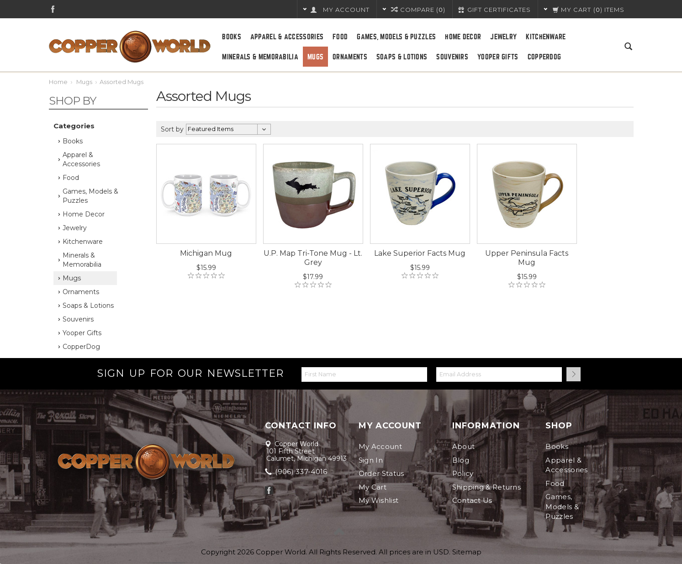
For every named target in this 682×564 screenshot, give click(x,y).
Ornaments (350, 57)
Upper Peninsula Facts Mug (526, 258)
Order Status (381, 473)
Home (58, 81)
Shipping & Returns (486, 487)
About (463, 446)
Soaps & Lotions (402, 57)
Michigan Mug (206, 253)
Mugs (315, 57)
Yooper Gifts (497, 57)
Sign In (371, 460)
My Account (380, 446)
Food (340, 37)
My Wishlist (378, 500)
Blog (460, 460)
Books (231, 37)
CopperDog (544, 57)
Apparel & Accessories (286, 37)
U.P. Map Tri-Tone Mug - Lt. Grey (313, 258)
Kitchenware (546, 37)
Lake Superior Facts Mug (419, 253)
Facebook (53, 9)
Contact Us (472, 500)
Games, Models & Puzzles (396, 37)
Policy (463, 473)
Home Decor (463, 37)
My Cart (372, 487)
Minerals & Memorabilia (260, 57)
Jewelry (503, 37)
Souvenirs (452, 57)
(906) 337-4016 (297, 471)
